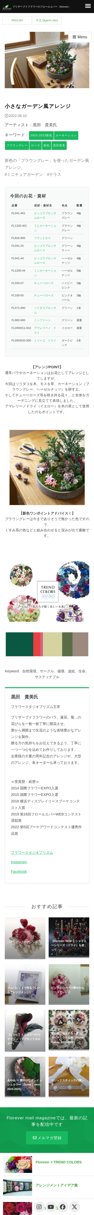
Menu (79, 37)
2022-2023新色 (41, 135)
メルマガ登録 (47, 1138)
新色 (47, 145)
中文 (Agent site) (47, 20)
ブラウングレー (17, 145)
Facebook (19, 872)
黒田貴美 (59, 145)
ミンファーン (42, 320)
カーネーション (66, 135)
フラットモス (42, 237)
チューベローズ (43, 283)
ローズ (35, 145)
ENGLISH (17, 20)
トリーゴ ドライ (45, 340)
